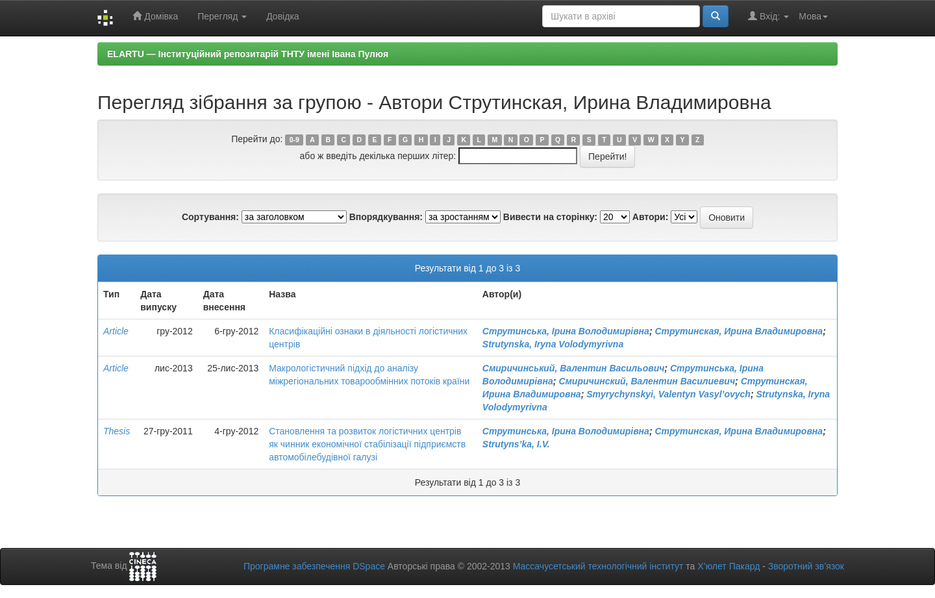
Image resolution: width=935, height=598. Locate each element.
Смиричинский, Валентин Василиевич (646, 381)
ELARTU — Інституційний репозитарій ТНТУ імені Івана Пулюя (247, 54)
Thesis (116, 431)
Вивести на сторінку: (550, 217)
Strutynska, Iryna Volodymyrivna (552, 344)
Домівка (155, 15)
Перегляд (222, 16)
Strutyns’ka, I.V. (516, 444)
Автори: (650, 217)
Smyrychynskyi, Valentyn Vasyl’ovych (668, 394)
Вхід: (768, 15)
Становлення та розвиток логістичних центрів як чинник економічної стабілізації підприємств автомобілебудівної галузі (367, 444)
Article (116, 331)
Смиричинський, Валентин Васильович (573, 368)
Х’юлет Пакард (728, 566)
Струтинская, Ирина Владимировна (738, 331)
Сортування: (210, 217)
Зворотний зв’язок (806, 566)
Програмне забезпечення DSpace (314, 566)
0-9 (294, 139)
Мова (813, 16)
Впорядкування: (386, 217)
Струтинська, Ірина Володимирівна (565, 331)
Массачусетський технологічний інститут (598, 566)
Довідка (282, 16)
